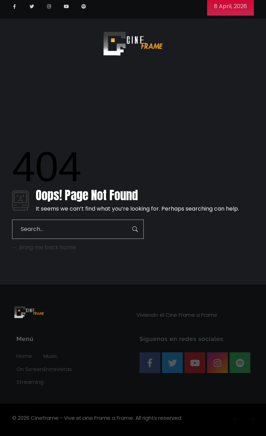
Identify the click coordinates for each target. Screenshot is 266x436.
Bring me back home (44, 247)
